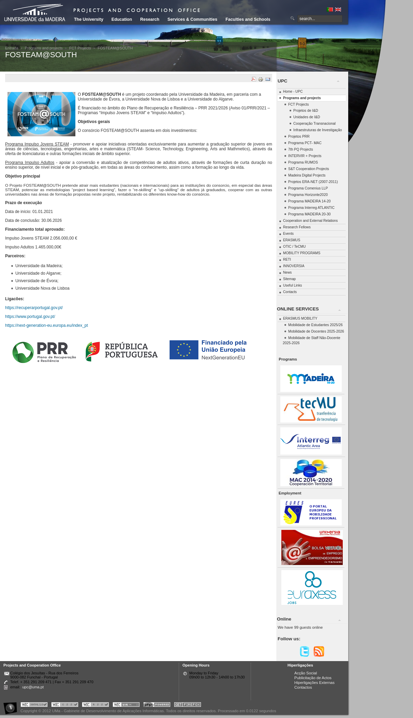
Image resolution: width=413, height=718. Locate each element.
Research (149, 19)
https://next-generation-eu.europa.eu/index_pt (46, 325)
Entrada (11, 48)
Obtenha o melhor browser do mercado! (187, 705)
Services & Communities (192, 19)
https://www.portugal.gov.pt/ (30, 316)
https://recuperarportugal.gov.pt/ (34, 307)
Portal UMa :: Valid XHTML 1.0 (34, 705)
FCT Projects (80, 48)
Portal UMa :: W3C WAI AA (126, 705)
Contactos (303, 687)
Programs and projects (44, 48)
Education (122, 19)
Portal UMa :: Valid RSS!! (95, 705)
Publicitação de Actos (312, 678)
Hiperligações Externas (314, 683)
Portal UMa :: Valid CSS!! (64, 705)
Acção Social (305, 673)
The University (88, 19)
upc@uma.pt (33, 687)
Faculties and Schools (247, 19)
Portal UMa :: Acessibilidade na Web (11, 705)
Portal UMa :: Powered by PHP (157, 705)
